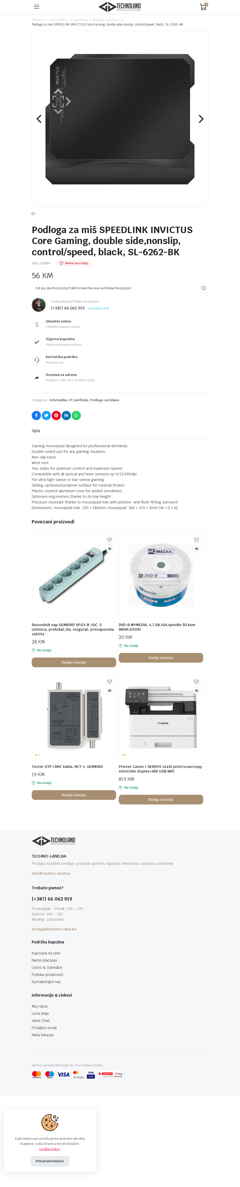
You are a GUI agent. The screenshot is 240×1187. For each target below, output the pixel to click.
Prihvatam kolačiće (50, 1161)
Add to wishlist (203, 306)
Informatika (56, 20)
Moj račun (40, 1024)
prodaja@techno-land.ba (54, 947)
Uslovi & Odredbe (47, 985)
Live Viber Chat (98, 327)
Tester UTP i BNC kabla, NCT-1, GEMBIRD (67, 784)
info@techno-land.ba (51, 891)
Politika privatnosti (47, 992)
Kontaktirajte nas (46, 999)
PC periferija (79, 20)
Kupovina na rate (46, 971)
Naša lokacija (42, 1053)
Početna (37, 20)
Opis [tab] (36, 448)
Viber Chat (41, 1038)
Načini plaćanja (44, 978)
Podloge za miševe (106, 20)
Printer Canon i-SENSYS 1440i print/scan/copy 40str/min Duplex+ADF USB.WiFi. (160, 786)
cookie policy (49, 1149)
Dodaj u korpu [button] (74, 680)
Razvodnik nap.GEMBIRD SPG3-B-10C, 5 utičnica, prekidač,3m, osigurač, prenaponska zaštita (73, 647)
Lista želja (40, 1031)
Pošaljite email (44, 1045)
